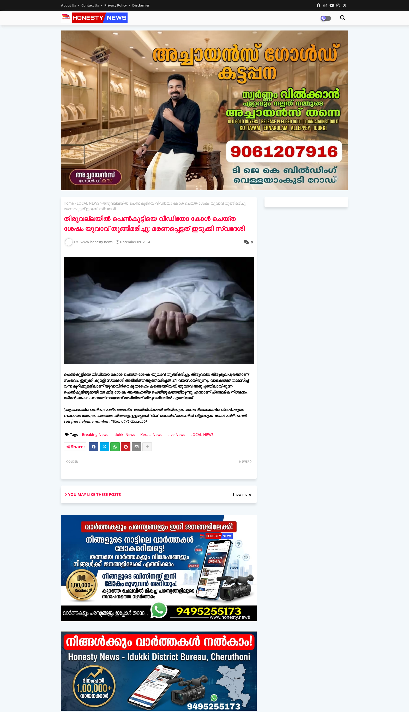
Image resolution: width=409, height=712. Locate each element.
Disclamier (141, 5)
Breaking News (95, 434)
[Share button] (147, 446)
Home (69, 203)
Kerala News (151, 434)
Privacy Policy (116, 5)
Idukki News (124, 434)
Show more (242, 494)
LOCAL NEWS (88, 203)
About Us (69, 5)
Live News (176, 434)
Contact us (90, 5)
